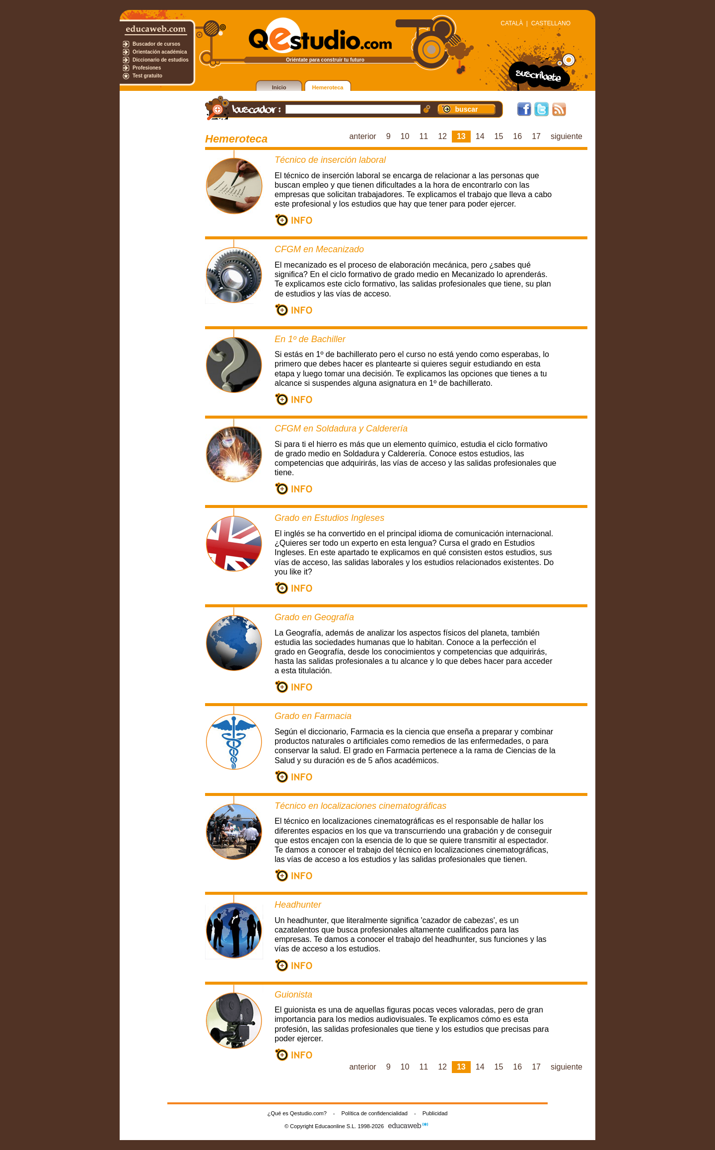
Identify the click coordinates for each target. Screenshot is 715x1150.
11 (423, 136)
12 (442, 136)
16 (517, 136)
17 (536, 136)
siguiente (566, 136)
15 (499, 136)
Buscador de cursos (156, 44)
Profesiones (147, 68)
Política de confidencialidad (375, 1113)
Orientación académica (160, 52)
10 (405, 136)
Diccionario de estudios (161, 60)
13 (461, 136)
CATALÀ (511, 23)
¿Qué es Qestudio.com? (297, 1113)
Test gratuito (147, 75)
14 (480, 136)
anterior (362, 136)
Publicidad (435, 1113)
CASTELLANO (551, 23)
